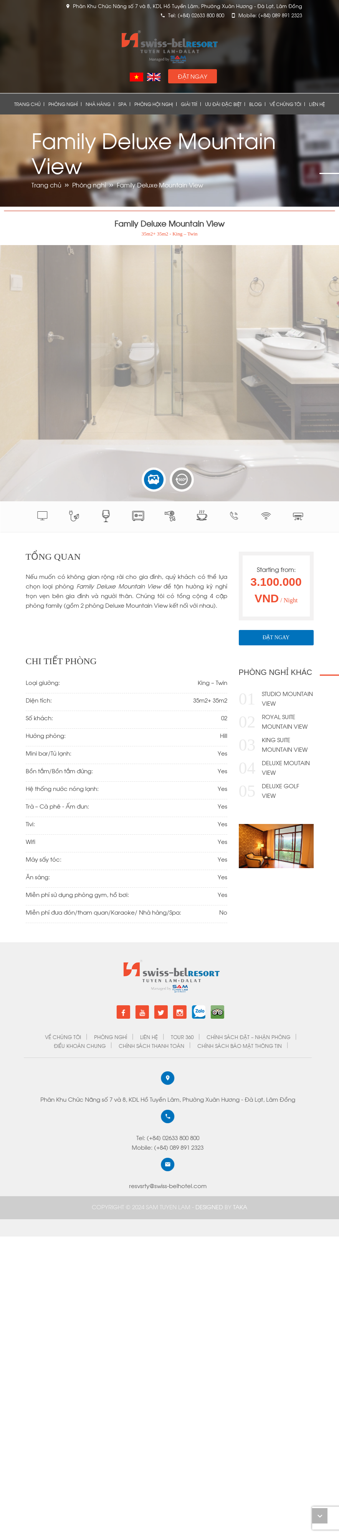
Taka (240, 1206)
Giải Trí (189, 104)
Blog (255, 104)
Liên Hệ (317, 104)
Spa (122, 104)
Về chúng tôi (285, 104)
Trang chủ (27, 104)
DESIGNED (210, 1206)
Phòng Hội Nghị (153, 104)
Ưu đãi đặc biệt (223, 104)
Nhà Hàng (98, 104)
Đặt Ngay (192, 76)
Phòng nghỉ (63, 104)
